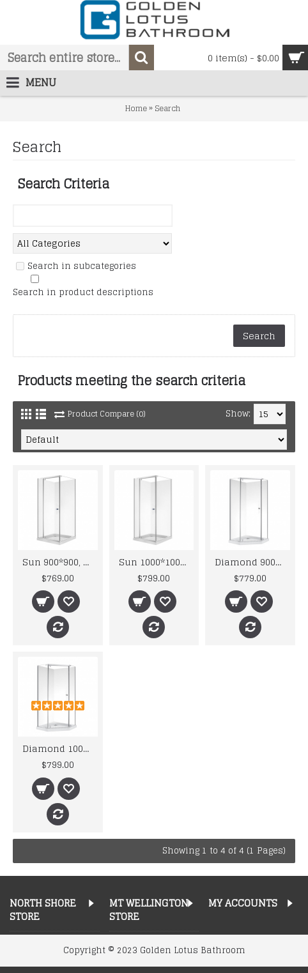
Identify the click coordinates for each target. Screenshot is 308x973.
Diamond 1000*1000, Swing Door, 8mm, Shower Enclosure (60, 748)
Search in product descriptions (83, 292)
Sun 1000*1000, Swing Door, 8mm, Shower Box (156, 562)
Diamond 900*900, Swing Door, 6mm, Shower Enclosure (252, 562)
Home (136, 108)
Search (167, 108)
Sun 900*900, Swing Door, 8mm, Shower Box (60, 562)
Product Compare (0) (107, 413)
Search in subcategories (81, 266)
